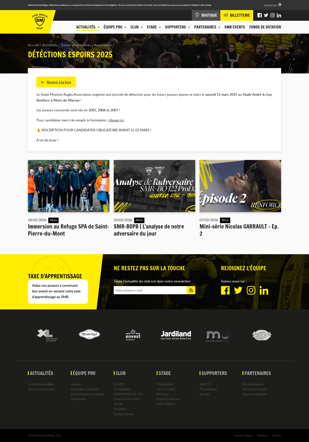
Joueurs (76, 384)
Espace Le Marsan (168, 399)
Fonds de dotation (265, 27)
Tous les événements (41, 389)
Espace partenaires (254, 394)
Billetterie (262, 435)
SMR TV (205, 384)
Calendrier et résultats (85, 389)
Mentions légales (243, 435)
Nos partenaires (252, 384)
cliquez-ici (116, 120)
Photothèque (208, 389)
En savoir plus (270, 4)
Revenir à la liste (56, 82)
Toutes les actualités (76, 45)
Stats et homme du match (88, 394)
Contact (276, 435)
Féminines (120, 409)
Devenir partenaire (254, 389)
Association (103, 45)
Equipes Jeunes (124, 414)
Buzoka (204, 394)
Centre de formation (127, 399)
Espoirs (118, 404)
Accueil (33, 45)
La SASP (119, 384)
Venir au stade (166, 389)
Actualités (50, 45)
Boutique (163, 394)
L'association (122, 389)
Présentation (165, 384)
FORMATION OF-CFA (128, 394)
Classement (78, 399)
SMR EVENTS (234, 27)
